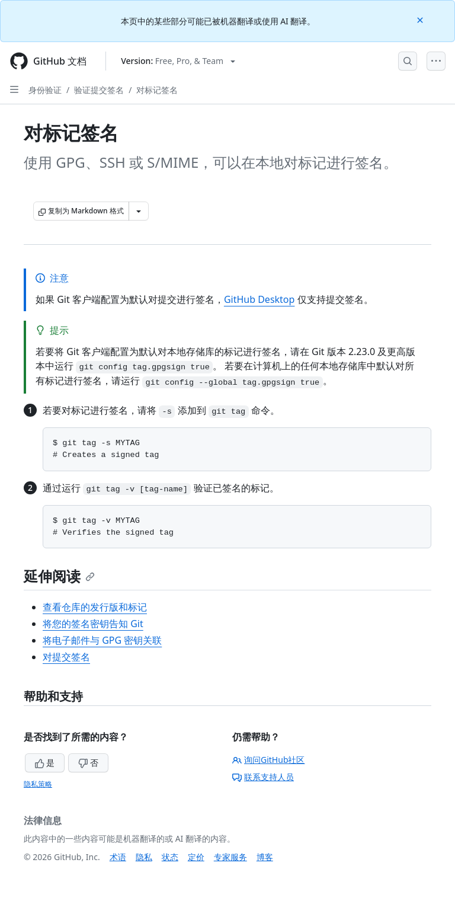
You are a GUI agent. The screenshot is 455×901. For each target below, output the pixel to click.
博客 (265, 856)
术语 (118, 856)
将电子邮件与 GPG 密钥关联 (102, 640)
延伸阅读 (59, 576)
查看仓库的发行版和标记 (95, 607)
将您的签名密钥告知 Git (93, 623)
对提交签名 (66, 656)
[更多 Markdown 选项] (139, 211)
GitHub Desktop (259, 299)
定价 (196, 856)
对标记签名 (157, 89)
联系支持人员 (263, 776)
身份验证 (45, 89)
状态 (170, 856)
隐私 (144, 856)
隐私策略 (38, 784)
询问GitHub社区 (268, 759)
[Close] (421, 19)
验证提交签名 (99, 89)
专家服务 (230, 856)
